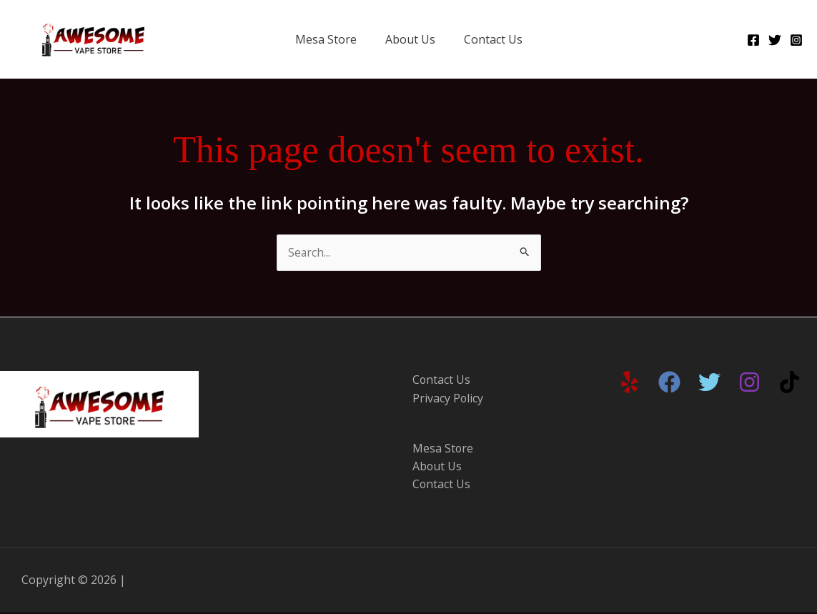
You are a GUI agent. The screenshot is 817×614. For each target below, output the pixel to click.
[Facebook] (753, 40)
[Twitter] (774, 40)
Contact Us (493, 39)
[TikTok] (789, 383)
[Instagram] (796, 40)
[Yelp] (629, 383)
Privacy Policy (448, 399)
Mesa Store (326, 39)
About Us (410, 39)
